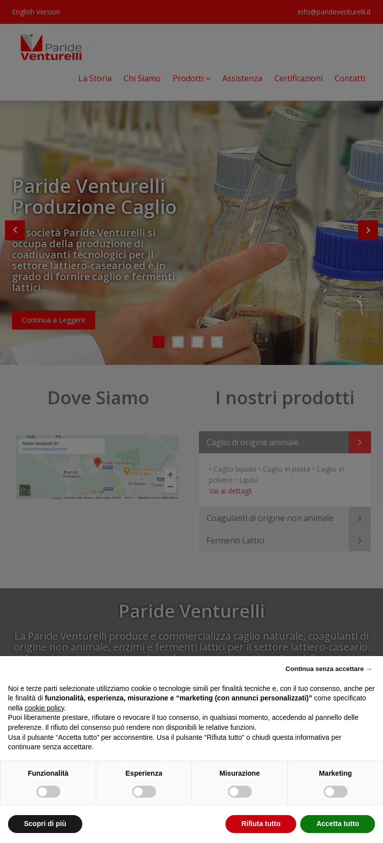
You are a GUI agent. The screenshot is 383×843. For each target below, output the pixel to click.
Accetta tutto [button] (337, 824)
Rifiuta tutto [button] (261, 824)
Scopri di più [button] (45, 824)
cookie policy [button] (44, 708)
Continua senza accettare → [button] (329, 669)
